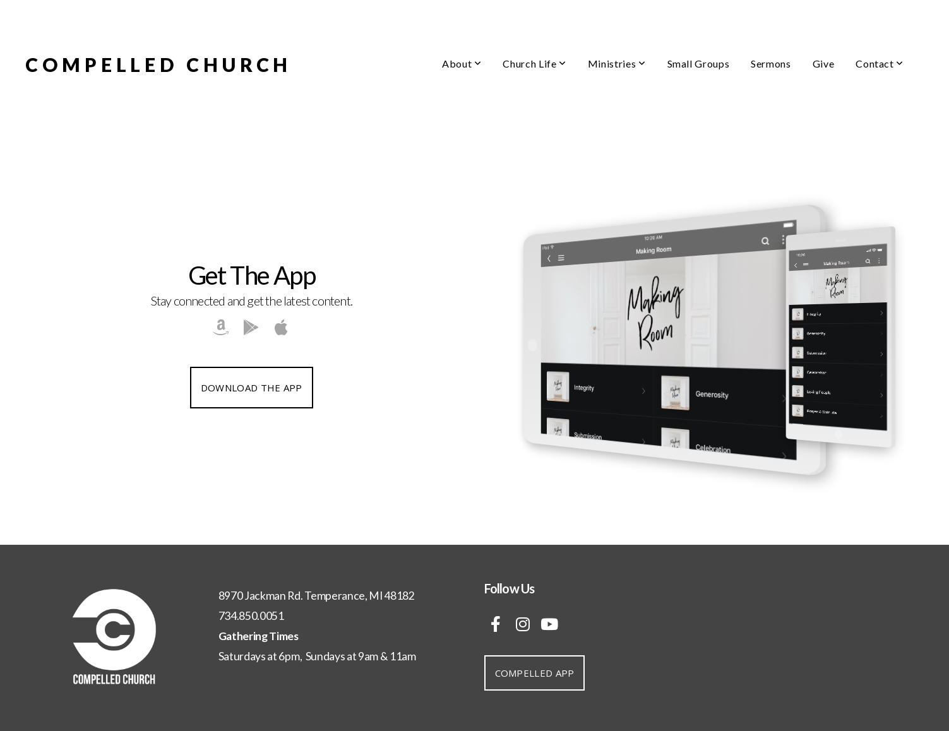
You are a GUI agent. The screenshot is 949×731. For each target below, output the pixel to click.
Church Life (534, 63)
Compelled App (535, 673)
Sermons (771, 63)
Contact (880, 63)
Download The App (251, 387)
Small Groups (698, 63)
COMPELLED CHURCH (158, 64)
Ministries (617, 63)
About (461, 63)
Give (824, 63)
